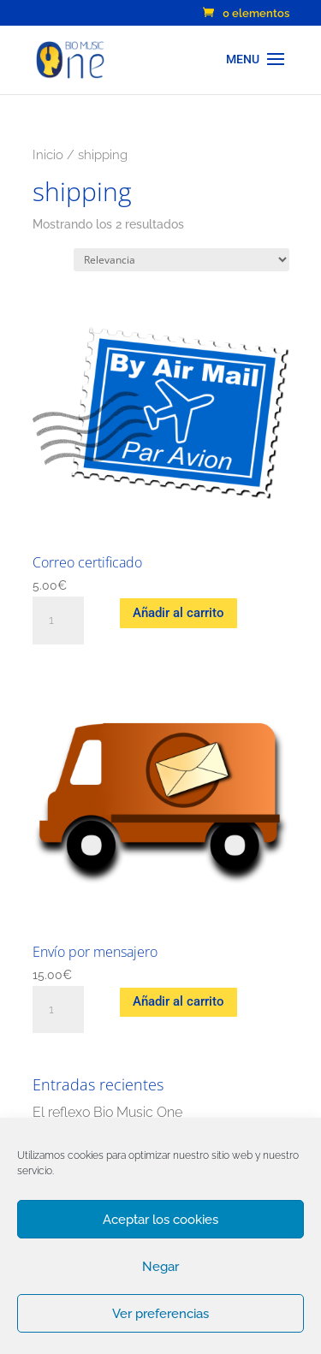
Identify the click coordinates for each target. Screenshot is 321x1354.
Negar (160, 1266)
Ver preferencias (160, 1313)
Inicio (48, 154)
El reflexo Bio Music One (107, 1112)
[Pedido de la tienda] (181, 259)
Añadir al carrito (178, 613)
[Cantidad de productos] (58, 620)
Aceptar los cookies (160, 1219)
